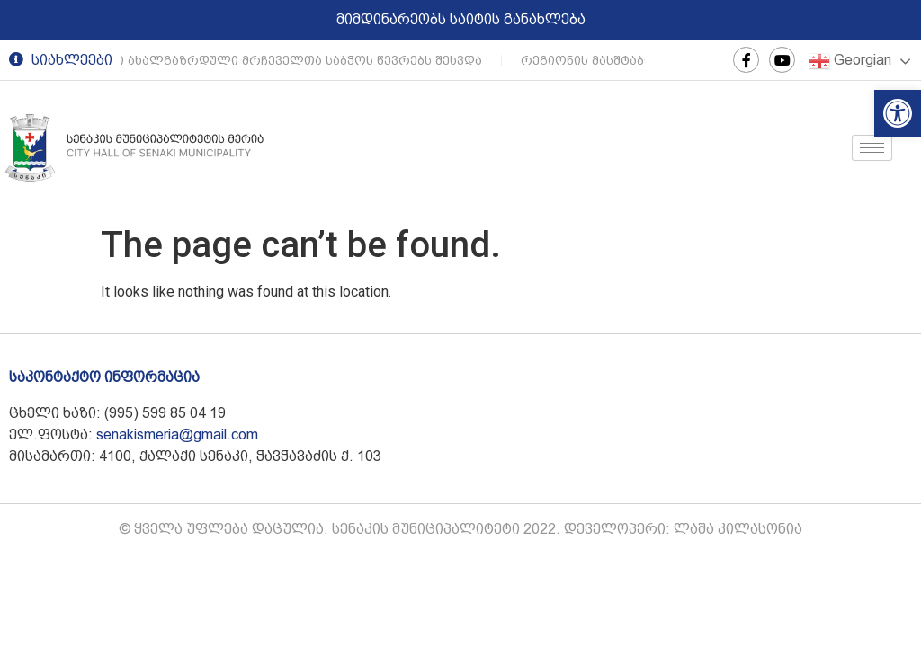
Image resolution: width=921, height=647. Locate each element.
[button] (897, 113)
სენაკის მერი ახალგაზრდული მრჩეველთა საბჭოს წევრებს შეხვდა (261, 60)
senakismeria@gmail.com (177, 434)
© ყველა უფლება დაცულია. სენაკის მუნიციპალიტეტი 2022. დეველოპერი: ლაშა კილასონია (460, 528)
